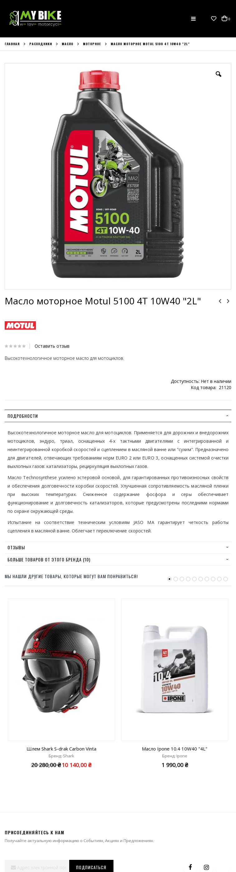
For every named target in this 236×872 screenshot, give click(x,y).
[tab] (118, 416)
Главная (12, 43)
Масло (67, 43)
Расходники (40, 43)
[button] (213, 18)
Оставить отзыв (52, 346)
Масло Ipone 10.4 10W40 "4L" (174, 749)
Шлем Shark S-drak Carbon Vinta (61, 749)
